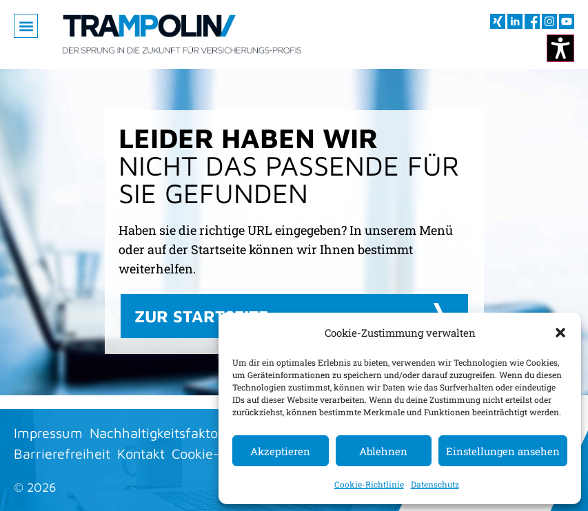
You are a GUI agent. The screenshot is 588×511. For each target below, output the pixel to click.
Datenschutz (435, 484)
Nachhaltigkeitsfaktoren (164, 433)
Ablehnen (383, 451)
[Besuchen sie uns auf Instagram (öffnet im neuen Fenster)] (549, 21)
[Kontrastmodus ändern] (560, 48)
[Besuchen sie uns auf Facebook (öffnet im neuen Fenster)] (532, 21)
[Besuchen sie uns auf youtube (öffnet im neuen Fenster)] (566, 21)
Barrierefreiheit (62, 453)
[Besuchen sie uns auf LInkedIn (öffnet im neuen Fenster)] (515, 21)
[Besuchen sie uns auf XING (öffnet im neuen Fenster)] (497, 21)
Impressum (48, 433)
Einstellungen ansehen (503, 451)
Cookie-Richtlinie (369, 484)
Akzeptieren (280, 451)
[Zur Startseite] (182, 34)
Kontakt (141, 453)
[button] (560, 333)
